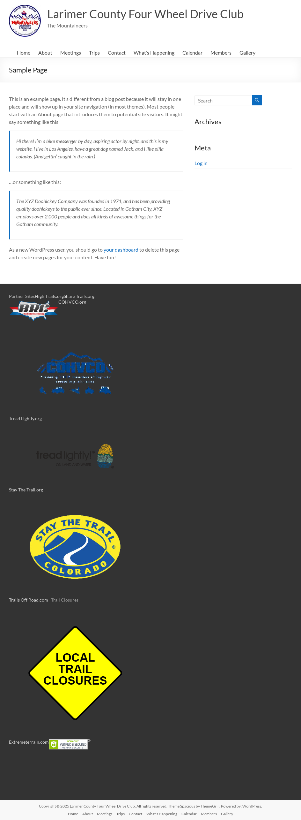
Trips (94, 52)
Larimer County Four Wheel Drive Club (145, 14)
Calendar (192, 52)
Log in (201, 163)
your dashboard (121, 250)
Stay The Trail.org (26, 489)
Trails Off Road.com (28, 600)
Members (220, 52)
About (45, 52)
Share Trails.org (79, 296)
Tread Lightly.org (25, 418)
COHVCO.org (72, 302)
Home (23, 52)
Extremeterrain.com (29, 742)
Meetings (70, 52)
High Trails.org (49, 296)
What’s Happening (154, 52)
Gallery (247, 52)
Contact (117, 52)
